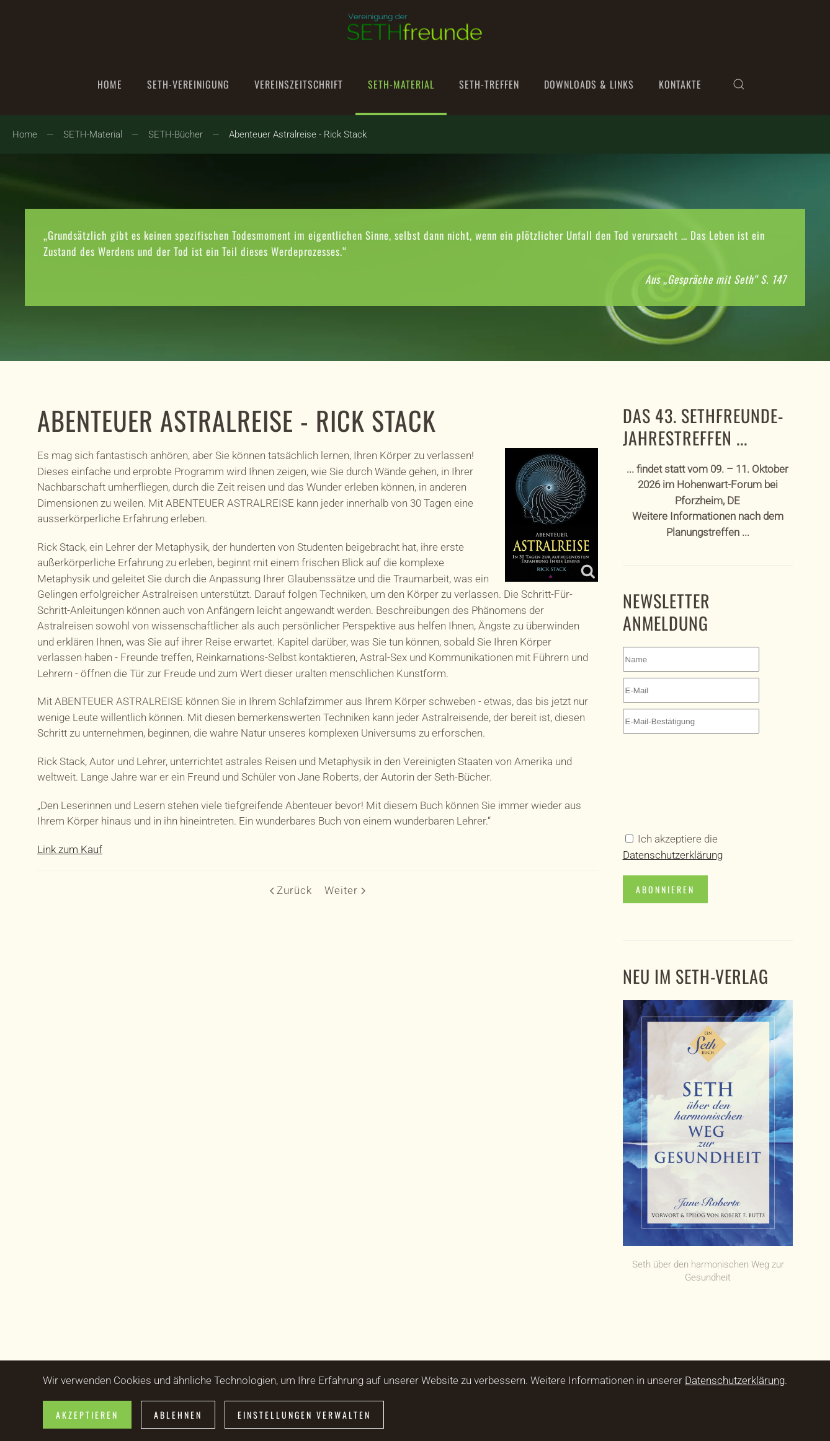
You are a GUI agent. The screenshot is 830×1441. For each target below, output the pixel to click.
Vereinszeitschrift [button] (298, 84)
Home (109, 84)
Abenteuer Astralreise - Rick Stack (236, 420)
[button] (739, 84)
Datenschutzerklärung (673, 855)
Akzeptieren (87, 1414)
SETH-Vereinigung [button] (188, 84)
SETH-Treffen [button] (489, 84)
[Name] (691, 659)
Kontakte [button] (680, 84)
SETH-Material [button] (401, 84)
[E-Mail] (691, 690)
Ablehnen (178, 1414)
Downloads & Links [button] (589, 84)
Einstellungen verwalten (304, 1414)
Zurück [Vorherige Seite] (291, 890)
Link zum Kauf (69, 849)
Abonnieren (665, 889)
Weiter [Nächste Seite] (344, 890)
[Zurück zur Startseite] (415, 26)
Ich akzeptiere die (673, 847)
